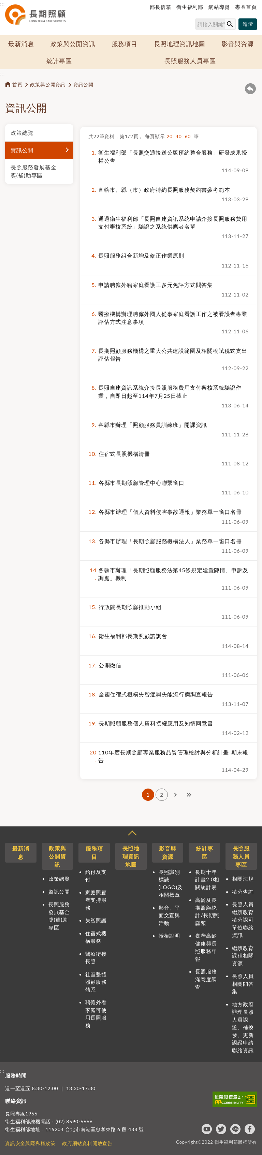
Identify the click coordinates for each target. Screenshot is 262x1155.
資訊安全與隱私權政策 (30, 1143)
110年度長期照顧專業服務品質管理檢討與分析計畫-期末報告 (168, 756)
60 (189, 136)
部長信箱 (160, 7)
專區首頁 (246, 7)
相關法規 (242, 879)
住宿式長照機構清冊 (119, 454)
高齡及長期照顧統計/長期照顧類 (207, 911)
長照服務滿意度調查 (206, 979)
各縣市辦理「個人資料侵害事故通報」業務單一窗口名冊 (165, 512)
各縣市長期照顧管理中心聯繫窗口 (136, 483)
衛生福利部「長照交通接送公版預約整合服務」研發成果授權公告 (167, 156)
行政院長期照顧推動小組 (125, 607)
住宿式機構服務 (96, 937)
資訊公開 (83, 84)
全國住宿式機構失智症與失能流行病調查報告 (150, 694)
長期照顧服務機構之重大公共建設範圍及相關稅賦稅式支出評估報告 (167, 354)
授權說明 (169, 936)
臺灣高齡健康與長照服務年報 (206, 947)
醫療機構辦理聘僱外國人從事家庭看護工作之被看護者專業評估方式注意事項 (167, 318)
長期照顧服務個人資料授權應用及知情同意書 (150, 723)
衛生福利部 (189, 7)
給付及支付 (96, 876)
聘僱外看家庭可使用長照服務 (96, 1013)
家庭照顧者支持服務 (96, 900)
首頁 (17, 84)
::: (2, 4)
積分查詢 (242, 892)
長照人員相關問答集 (242, 983)
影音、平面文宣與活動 (169, 915)
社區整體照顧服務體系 (96, 982)
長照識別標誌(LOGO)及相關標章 (171, 883)
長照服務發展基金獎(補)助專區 (33, 171)
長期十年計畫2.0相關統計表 (207, 879)
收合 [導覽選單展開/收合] (132, 834)
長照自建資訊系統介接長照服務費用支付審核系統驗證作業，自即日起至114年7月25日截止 (165, 391)
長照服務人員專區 (190, 60)
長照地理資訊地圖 (179, 43)
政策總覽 (22, 132)
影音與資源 (238, 43)
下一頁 (175, 795)
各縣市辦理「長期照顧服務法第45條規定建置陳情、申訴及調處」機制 (168, 574)
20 (171, 136)
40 (180, 136)
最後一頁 (189, 795)
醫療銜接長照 (96, 958)
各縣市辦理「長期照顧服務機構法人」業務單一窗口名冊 (165, 541)
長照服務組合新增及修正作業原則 (136, 255)
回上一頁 (250, 88)
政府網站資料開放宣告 (87, 1143)
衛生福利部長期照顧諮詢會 (127, 636)
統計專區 (59, 60)
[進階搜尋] (247, 24)
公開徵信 (104, 665)
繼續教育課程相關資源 (242, 955)
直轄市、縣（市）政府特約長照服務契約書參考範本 (159, 189)
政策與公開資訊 (73, 43)
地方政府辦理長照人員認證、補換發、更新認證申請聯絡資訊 (242, 1027)
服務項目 (124, 43)
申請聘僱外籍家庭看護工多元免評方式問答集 (150, 285)
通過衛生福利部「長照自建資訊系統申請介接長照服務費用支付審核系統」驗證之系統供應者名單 (167, 222)
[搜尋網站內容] (215, 24)
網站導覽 (219, 7)
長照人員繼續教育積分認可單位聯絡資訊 (242, 919)
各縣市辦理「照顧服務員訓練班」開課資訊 (147, 425)
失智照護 (96, 920)
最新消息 (21, 43)
